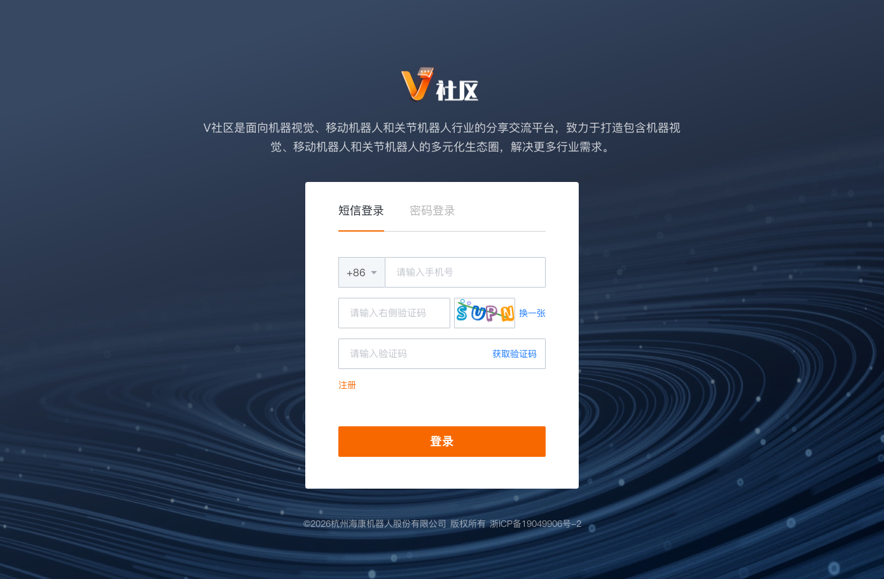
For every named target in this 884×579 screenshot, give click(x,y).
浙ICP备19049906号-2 (535, 523)
